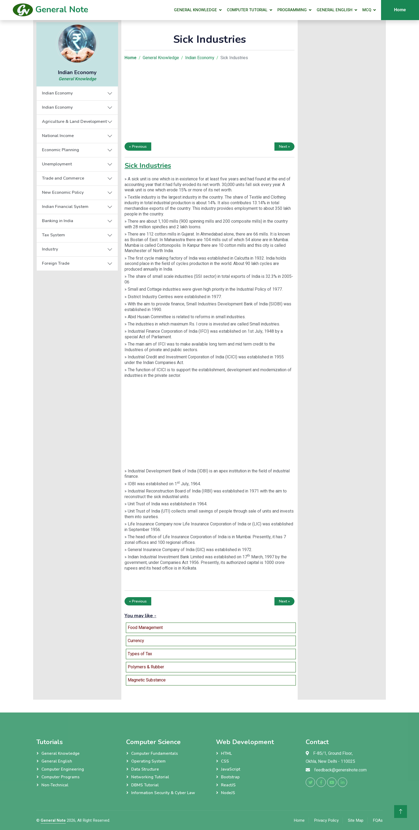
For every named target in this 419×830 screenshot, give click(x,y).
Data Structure (145, 769)
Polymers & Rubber (146, 667)
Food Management (145, 627)
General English (334, 10)
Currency (136, 641)
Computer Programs (60, 777)
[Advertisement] (209, 102)
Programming (292, 10)
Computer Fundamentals (154, 753)
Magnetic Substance (147, 680)
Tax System (53, 235)
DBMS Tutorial (145, 785)
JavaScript (230, 769)
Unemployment (57, 164)
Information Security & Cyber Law (163, 792)
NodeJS (228, 792)
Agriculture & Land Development (74, 121)
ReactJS (228, 785)
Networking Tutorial (150, 777)
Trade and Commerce (63, 178)
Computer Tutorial (247, 10)
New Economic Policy (63, 192)
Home (400, 9)
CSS (225, 761)
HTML (226, 753)
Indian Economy (57, 93)
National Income (58, 136)
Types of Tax (140, 654)
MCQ (366, 10)
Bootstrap (230, 777)
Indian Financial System (65, 207)
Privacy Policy (326, 820)
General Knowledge (195, 10)
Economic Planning (60, 150)
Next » (284, 146)
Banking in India (57, 221)
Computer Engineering (62, 769)
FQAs (378, 820)
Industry (50, 249)
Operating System (148, 761)
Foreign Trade (55, 263)
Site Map (355, 820)
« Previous (138, 146)
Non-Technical (54, 785)
